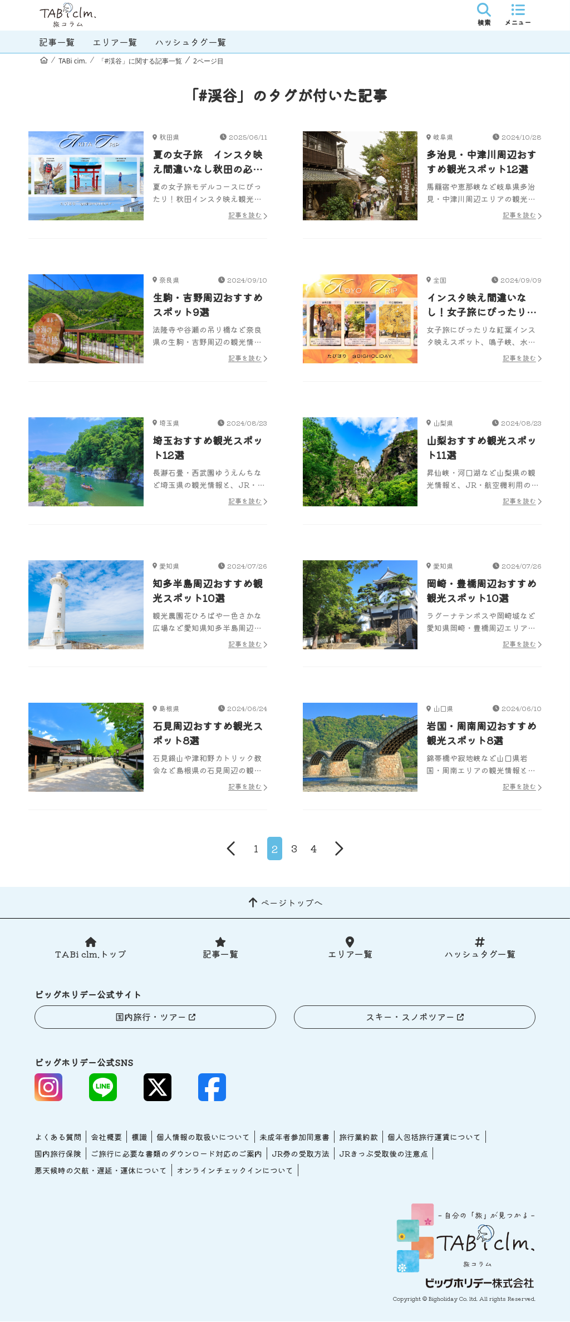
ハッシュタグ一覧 (190, 41)
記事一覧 (57, 41)
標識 (139, 1137)
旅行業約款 (358, 1137)
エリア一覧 (114, 41)
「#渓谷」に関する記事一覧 (140, 61)
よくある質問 (58, 1137)
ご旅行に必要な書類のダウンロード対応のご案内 (176, 1154)
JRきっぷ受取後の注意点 (383, 1154)
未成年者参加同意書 (294, 1137)
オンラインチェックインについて (234, 1170)
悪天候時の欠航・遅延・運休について (101, 1170)
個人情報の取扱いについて (203, 1137)
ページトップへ (292, 903)
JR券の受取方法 (301, 1154)
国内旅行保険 (58, 1154)
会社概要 (106, 1137)
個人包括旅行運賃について (434, 1137)
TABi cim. (72, 61)
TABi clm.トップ (90, 954)
